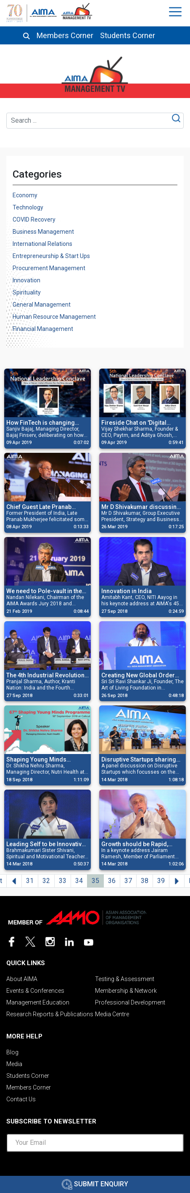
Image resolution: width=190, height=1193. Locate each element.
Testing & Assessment (124, 979)
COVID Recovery (34, 219)
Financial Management (43, 328)
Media (14, 1064)
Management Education (37, 1002)
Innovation (26, 280)
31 (30, 881)
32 (46, 881)
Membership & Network (126, 990)
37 (128, 881)
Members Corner (65, 35)
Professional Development (130, 1002)
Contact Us (21, 1099)
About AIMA (21, 979)
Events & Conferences (35, 990)
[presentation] (95, 1175)
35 (95, 881)
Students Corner (127, 35)
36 (112, 881)
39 (161, 881)
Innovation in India (126, 591)
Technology (28, 207)
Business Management (43, 231)
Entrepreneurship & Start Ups (51, 256)
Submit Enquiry (95, 1184)
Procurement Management (49, 268)
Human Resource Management (54, 316)
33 (62, 881)
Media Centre (112, 1014)
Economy (25, 195)
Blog (12, 1052)
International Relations (42, 243)
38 (144, 881)
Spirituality (27, 292)
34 (79, 881)
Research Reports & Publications (49, 1014)
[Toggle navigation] (176, 11)
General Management (42, 304)
